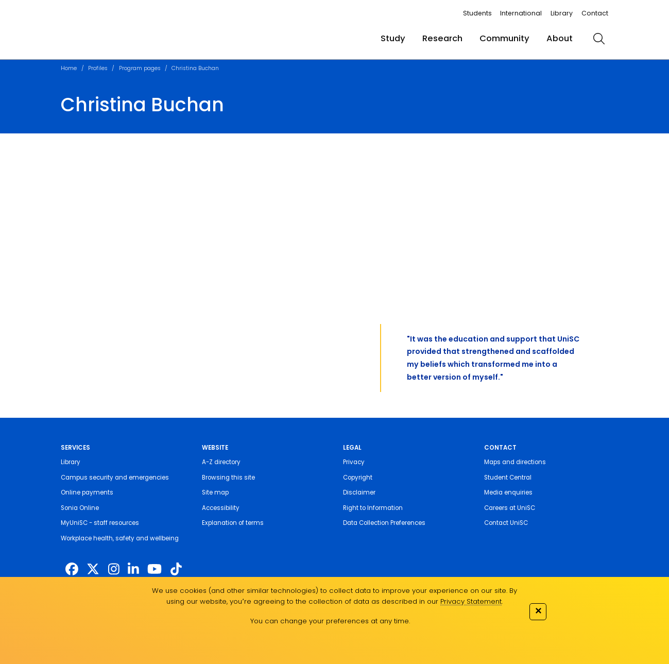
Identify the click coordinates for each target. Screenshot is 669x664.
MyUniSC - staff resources (100, 523)
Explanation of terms (233, 523)
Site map (215, 492)
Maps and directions (515, 462)
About (559, 38)
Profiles (98, 68)
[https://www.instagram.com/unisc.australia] (113, 569)
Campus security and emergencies (115, 477)
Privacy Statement (471, 601)
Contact (594, 13)
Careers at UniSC (509, 508)
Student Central (507, 477)
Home (69, 68)
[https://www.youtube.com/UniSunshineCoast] (154, 569)
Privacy (354, 462)
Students (477, 13)
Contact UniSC (506, 523)
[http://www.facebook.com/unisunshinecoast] (71, 569)
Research (442, 38)
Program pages (140, 68)
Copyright (357, 477)
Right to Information (373, 508)
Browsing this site (228, 477)
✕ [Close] (538, 611)
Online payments (87, 492)
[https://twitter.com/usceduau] (93, 569)
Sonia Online (80, 508)
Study (393, 38)
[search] (599, 38)
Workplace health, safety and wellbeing (120, 538)
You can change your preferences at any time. (330, 621)
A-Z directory (221, 462)
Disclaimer (359, 492)
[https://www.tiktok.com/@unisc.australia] (176, 569)
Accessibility (220, 508)
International (521, 13)
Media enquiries (508, 492)
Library (562, 13)
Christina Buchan (195, 68)
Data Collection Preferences (384, 523)
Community (504, 38)
